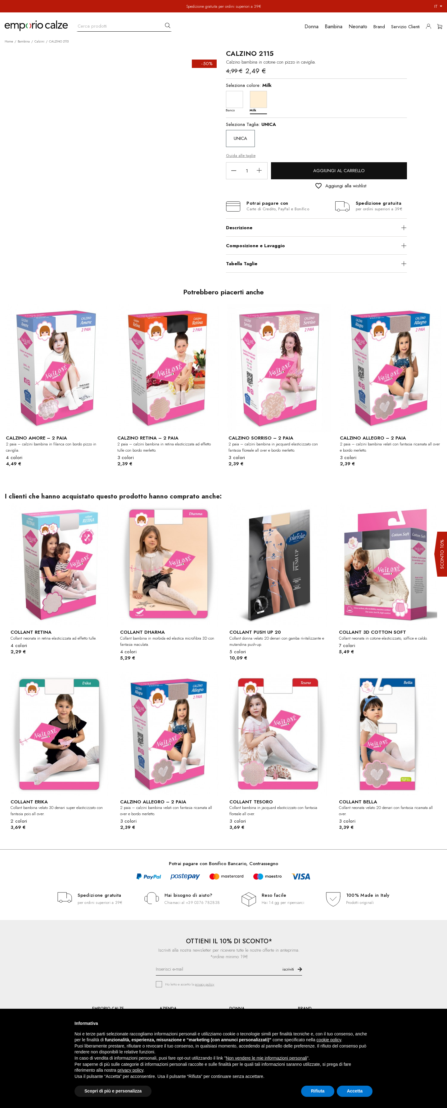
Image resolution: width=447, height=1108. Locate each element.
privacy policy (204, 984)
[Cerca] (124, 25)
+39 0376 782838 (203, 902)
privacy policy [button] (130, 1070)
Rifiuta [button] (318, 1090)
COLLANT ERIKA (29, 801)
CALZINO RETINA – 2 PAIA (147, 438)
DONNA (237, 1008)
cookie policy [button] (329, 1039)
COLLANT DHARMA (142, 632)
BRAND (305, 1008)
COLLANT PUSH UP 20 (255, 632)
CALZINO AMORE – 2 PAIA (36, 438)
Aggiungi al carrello (339, 170)
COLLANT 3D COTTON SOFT (372, 632)
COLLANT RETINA (31, 632)
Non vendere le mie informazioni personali (266, 1058)
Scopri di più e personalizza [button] (113, 1090)
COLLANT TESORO (251, 801)
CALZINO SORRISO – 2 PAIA (260, 438)
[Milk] (260, 101)
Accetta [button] (355, 1090)
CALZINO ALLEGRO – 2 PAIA (373, 438)
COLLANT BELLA (358, 801)
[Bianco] (236, 101)
